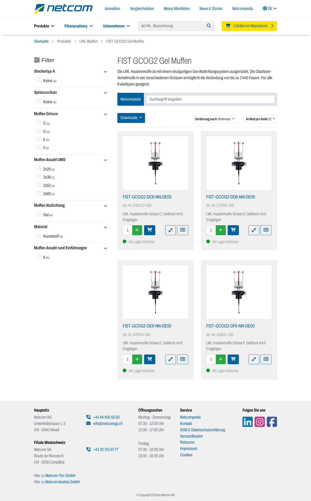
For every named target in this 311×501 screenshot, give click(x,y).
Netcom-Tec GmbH (60, 475)
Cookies (186, 454)
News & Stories (211, 8)
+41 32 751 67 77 (102, 449)
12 (259, 119)
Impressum (188, 448)
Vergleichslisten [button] (142, 8)
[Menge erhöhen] (137, 230)
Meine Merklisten (177, 8)
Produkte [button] (44, 26)
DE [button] (270, 8)
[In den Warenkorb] (149, 230)
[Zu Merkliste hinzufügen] (182, 230)
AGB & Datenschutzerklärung (202, 429)
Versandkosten (191, 436)
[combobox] (210, 99)
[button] (70, 71)
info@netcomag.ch (104, 423)
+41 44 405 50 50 (103, 417)
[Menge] (127, 230)
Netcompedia (242, 8)
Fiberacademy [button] (78, 26)
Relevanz (213, 119)
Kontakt (186, 423)
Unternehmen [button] (116, 26)
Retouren (187, 442)
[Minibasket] (249, 26)
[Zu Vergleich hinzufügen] (170, 230)
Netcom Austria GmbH (62, 481)
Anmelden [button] (112, 8)
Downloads (129, 117)
